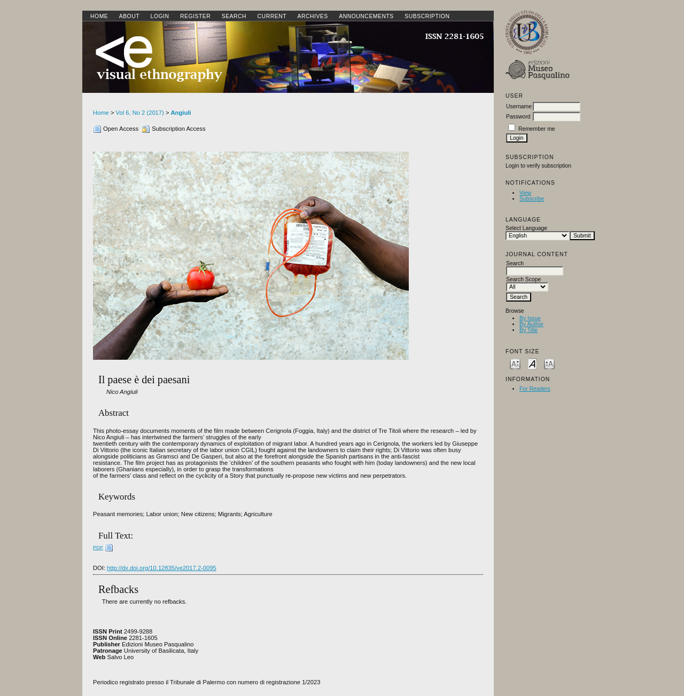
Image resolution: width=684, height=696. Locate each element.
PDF (98, 547)
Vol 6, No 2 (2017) (140, 112)
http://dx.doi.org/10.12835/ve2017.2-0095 (161, 568)
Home (99, 16)
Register (195, 16)
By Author (531, 324)
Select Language (526, 228)
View (525, 193)
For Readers (534, 389)
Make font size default (532, 363)
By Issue (530, 318)
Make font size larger (549, 363)
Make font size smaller (515, 363)
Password (518, 117)
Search (234, 16)
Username (519, 106)
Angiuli (181, 112)
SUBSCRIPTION (427, 16)
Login (160, 16)
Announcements (366, 16)
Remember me (536, 129)
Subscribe (531, 199)
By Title (528, 330)
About (129, 16)
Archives (312, 16)
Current (272, 16)
